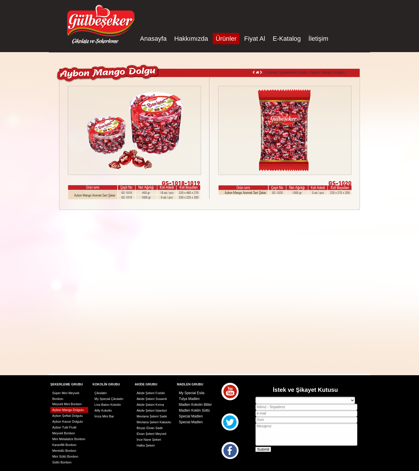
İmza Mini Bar (104, 416)
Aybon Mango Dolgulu (68, 410)
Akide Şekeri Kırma (150, 404)
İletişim (318, 38)
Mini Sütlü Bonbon (65, 456)
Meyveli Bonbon (63, 433)
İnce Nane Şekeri (149, 439)
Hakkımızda (191, 38)
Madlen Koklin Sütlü (194, 410)
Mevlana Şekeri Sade (152, 416)
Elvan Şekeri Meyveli (151, 433)
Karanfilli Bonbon (64, 445)
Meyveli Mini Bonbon (67, 404)
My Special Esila (192, 393)
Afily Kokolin (103, 410)
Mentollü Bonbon (64, 450)
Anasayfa (153, 38)
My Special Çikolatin (109, 399)
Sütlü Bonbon (62, 462)
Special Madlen (191, 416)
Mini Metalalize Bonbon (69, 439)
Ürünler (226, 38)
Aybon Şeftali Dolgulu (67, 415)
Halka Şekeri (146, 445)
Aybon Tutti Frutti (64, 427)
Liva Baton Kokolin (108, 404)
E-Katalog (287, 38)
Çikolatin (101, 393)
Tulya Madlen (189, 399)
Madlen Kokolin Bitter (195, 405)
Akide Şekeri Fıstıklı (151, 393)
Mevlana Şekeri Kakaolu (154, 422)
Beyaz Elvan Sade (150, 428)
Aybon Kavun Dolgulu (67, 421)
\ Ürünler (270, 72)
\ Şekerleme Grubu (292, 72)
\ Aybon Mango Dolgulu (326, 72)
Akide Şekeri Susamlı (152, 399)
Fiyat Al (254, 38)
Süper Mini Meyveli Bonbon (65, 393)
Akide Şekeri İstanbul (152, 410)
